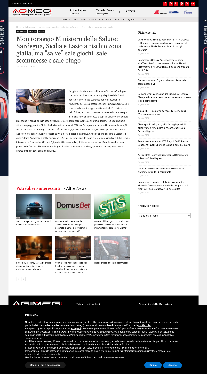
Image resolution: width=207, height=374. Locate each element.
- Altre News (75, 188)
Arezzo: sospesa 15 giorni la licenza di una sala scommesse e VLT (162, 82)
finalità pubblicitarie (44, 335)
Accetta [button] (172, 365)
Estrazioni (120, 19)
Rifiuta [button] (153, 365)
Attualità (32, 32)
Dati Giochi (65, 19)
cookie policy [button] (144, 325)
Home (19, 27)
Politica (41, 32)
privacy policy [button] (54, 354)
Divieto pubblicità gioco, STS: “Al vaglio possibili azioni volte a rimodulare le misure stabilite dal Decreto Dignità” (111, 224)
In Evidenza (30, 27)
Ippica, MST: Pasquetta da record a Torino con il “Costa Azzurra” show (162, 113)
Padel (109, 19)
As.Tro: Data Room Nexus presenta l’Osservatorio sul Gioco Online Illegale (163, 157)
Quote (131, 19)
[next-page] (24, 279)
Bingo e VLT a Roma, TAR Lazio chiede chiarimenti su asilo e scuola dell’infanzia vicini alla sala (33, 266)
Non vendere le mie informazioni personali (126, 347)
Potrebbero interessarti (38, 188)
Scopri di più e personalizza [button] (45, 365)
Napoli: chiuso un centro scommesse (111, 263)
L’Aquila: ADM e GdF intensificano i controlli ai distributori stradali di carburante (161, 170)
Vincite (92, 19)
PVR (101, 19)
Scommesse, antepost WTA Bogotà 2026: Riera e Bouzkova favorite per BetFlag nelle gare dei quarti (164, 143)
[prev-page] (18, 279)
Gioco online (80, 19)
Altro (145, 19)
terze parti (76, 328)
